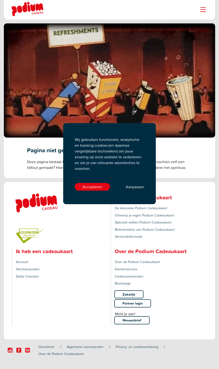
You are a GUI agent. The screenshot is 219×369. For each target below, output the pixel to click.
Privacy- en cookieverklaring (137, 346)
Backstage (123, 283)
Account (22, 261)
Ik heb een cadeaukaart (44, 251)
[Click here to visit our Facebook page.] (18, 350)
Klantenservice (126, 269)
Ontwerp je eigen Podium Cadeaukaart (144, 215)
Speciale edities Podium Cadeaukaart (143, 222)
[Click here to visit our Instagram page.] (10, 350)
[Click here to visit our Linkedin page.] (27, 350)
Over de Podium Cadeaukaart (137, 261)
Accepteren (92, 186)
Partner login (133, 303)
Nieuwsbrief (132, 320)
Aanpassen (135, 186)
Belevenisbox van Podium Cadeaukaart (145, 229)
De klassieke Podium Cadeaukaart (141, 207)
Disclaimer (47, 346)
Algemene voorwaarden (85, 346)
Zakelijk (129, 294)
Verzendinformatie (129, 236)
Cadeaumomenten (129, 276)
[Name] (203, 9)
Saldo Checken (27, 276)
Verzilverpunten (28, 269)
